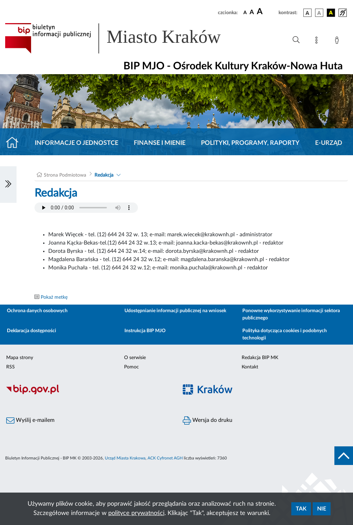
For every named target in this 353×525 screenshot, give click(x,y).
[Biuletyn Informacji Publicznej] (88, 393)
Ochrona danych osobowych (37, 310)
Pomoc (131, 367)
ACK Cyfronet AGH (165, 458)
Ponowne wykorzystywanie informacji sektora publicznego (291, 314)
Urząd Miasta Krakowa (125, 458)
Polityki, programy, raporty (250, 143)
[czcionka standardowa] (245, 12)
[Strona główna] (15, 143)
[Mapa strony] (318, 41)
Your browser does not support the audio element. (86, 207)
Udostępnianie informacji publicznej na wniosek (175, 310)
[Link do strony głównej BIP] (122, 38)
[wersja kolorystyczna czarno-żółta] (331, 13)
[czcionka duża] (266, 12)
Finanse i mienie (159, 143)
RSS (10, 367)
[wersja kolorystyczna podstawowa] (307, 13)
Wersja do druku (207, 420)
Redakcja (103, 175)
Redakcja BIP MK (260, 357)
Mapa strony (19, 357)
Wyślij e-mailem (30, 420)
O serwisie (135, 357)
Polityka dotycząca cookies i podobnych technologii (284, 334)
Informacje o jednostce (76, 143)
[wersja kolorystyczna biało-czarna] (319, 13)
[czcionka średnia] (252, 12)
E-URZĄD (328, 143)
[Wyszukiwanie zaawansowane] (296, 40)
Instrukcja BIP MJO (144, 330)
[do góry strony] (343, 455)
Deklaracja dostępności (31, 330)
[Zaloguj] (338, 41)
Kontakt (250, 367)
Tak (301, 509)
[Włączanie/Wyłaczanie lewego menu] (8, 184)
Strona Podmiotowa (65, 175)
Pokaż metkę (54, 297)
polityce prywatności (136, 513)
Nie (321, 509)
